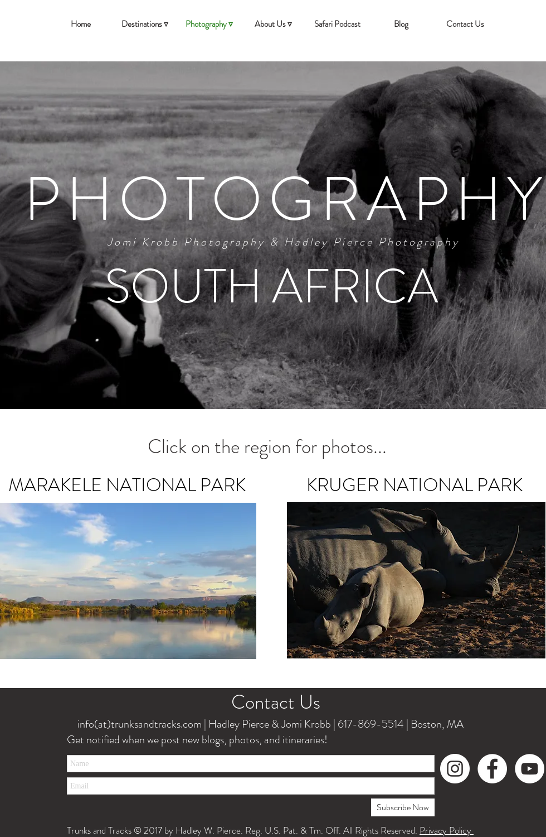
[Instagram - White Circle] (455, 768)
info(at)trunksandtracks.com (138, 724)
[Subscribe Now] (403, 807)
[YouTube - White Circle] (529, 768)
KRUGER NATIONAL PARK (414, 485)
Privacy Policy (447, 830)
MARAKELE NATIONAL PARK (127, 485)
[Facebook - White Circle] (492, 768)
